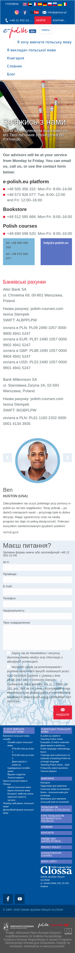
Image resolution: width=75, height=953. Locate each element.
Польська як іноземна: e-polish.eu (55, 808)
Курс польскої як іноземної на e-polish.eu (52, 819)
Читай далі (10, 532)
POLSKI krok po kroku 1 (23, 750)
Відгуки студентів (16, 774)
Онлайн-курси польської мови (20, 744)
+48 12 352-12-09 (21, 20)
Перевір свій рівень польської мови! (18, 805)
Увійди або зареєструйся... (52, 840)
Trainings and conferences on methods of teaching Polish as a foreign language (55, 758)
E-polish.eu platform (51, 736)
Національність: (14, 610)
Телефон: (9, 598)
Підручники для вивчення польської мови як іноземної (55, 787)
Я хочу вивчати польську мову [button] (44, 42)
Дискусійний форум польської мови (18, 811)
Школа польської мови (19, 787)
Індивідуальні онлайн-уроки (18, 769)
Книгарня (15, 58)
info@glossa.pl (57, 12)
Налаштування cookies (51, 854)
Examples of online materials (55, 742)
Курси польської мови (18, 790)
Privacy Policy (51, 847)
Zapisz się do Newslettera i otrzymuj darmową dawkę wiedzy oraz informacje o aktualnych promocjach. (35, 657)
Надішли (62, 714)
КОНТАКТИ (60, 20)
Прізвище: (10, 574)
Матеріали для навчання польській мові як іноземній (55, 800)
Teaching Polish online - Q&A (55, 765)
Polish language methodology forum (55, 750)
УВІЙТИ (40, 20)
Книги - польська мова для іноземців (54, 794)
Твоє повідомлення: (17, 622)
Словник (14, 66)
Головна (12, 3)
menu (46, 30)
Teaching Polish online (52, 739)
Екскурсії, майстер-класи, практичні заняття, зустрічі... (20, 796)
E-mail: (7, 586)
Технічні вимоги (15, 777)
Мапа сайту (49, 861)
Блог (11, 74)
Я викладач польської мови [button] (31, 50)
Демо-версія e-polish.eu (19, 763)
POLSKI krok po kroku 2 (23, 757)
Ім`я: (6, 562)
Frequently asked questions (54, 768)
